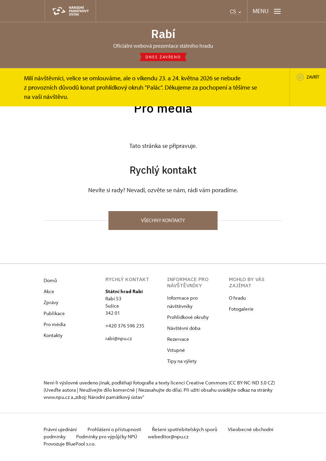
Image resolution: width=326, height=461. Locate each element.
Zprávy (51, 303)
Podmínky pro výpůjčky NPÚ (130, 438)
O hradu (237, 299)
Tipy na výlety (182, 362)
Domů (50, 281)
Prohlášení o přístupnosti (116, 430)
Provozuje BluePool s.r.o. (69, 445)
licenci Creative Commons (199, 384)
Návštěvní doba (183, 329)
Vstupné (176, 351)
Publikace (54, 314)
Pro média (55, 325)
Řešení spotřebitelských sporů (188, 430)
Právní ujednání (61, 430)
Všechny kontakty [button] (163, 221)
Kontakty (53, 336)
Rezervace (178, 340)
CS (235, 11)
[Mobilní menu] (267, 11)
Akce (49, 292)
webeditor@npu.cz (192, 438)
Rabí (163, 34)
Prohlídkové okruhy (188, 318)
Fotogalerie (241, 310)
